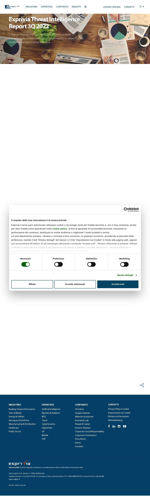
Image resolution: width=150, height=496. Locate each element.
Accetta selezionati (75, 284)
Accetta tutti (117, 284)
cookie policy (59, 228)
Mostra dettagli (125, 275)
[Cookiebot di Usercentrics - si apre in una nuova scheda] (126, 209)
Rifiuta (32, 284)
